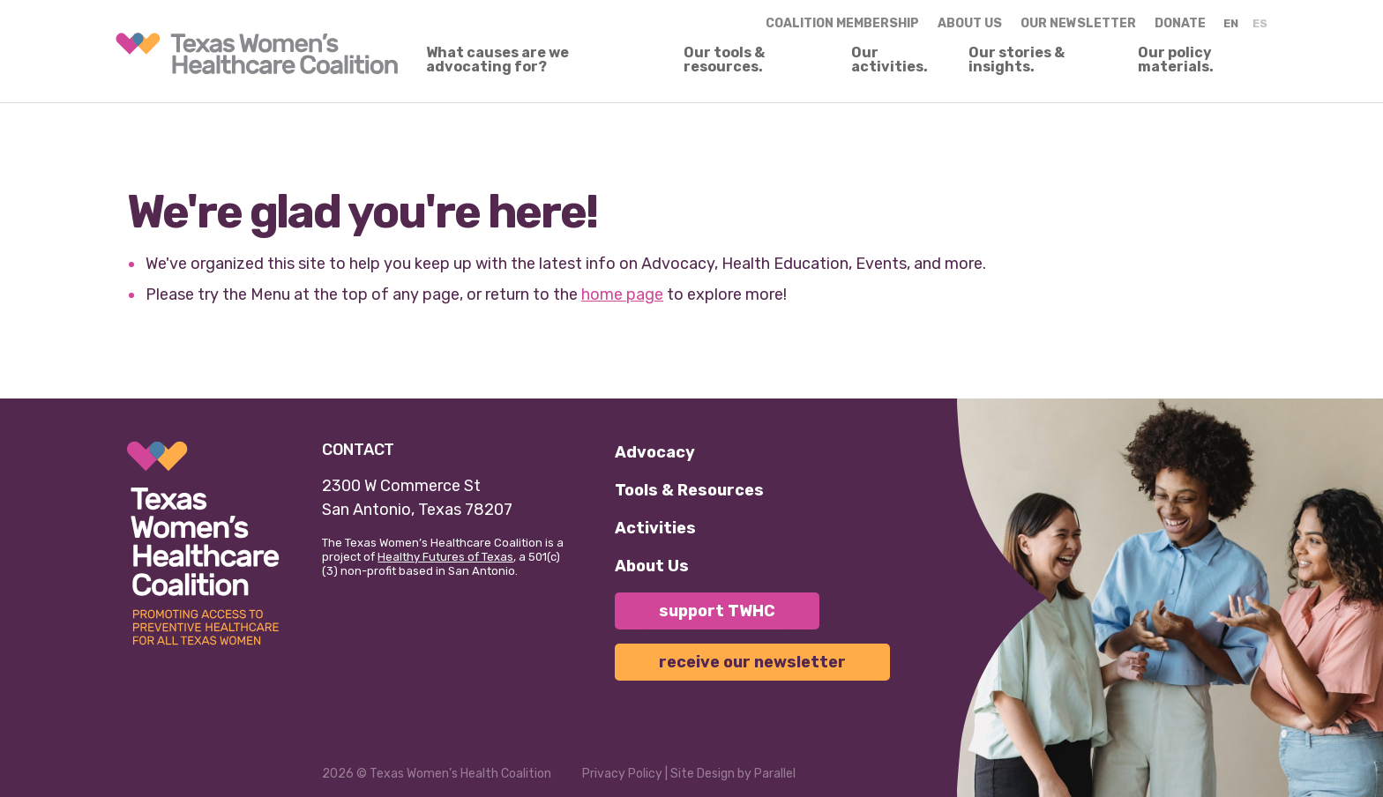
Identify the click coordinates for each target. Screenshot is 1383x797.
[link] (257, 53)
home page (622, 294)
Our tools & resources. (724, 60)
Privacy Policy (622, 773)
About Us (652, 566)
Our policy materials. (1176, 60)
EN (1230, 23)
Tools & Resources (689, 490)
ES (1259, 23)
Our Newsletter (1078, 23)
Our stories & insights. (1016, 60)
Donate (1180, 23)
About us (970, 23)
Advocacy (655, 452)
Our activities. (889, 60)
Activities (655, 528)
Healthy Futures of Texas (445, 556)
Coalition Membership (842, 23)
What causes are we (497, 60)
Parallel (775, 773)
